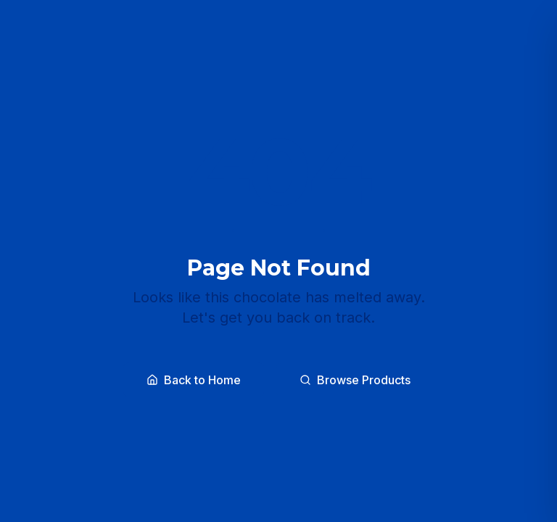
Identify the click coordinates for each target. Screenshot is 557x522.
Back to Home (194, 380)
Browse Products (355, 380)
